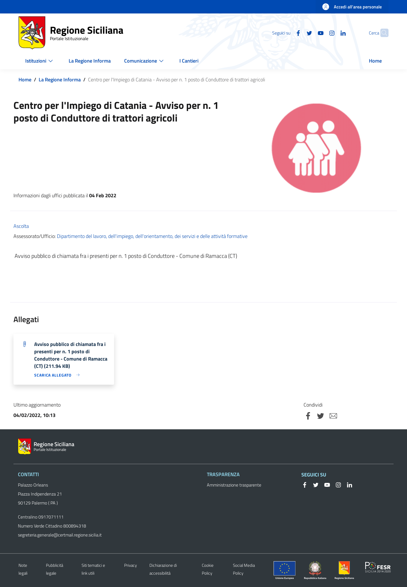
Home (24, 79)
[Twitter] (298, 32)
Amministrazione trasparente (234, 484)
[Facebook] (287, 32)
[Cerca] (381, 33)
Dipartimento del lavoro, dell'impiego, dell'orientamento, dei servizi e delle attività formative (152, 236)
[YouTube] (309, 32)
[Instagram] (321, 32)
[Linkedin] (332, 32)
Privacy (130, 565)
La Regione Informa (60, 79)
